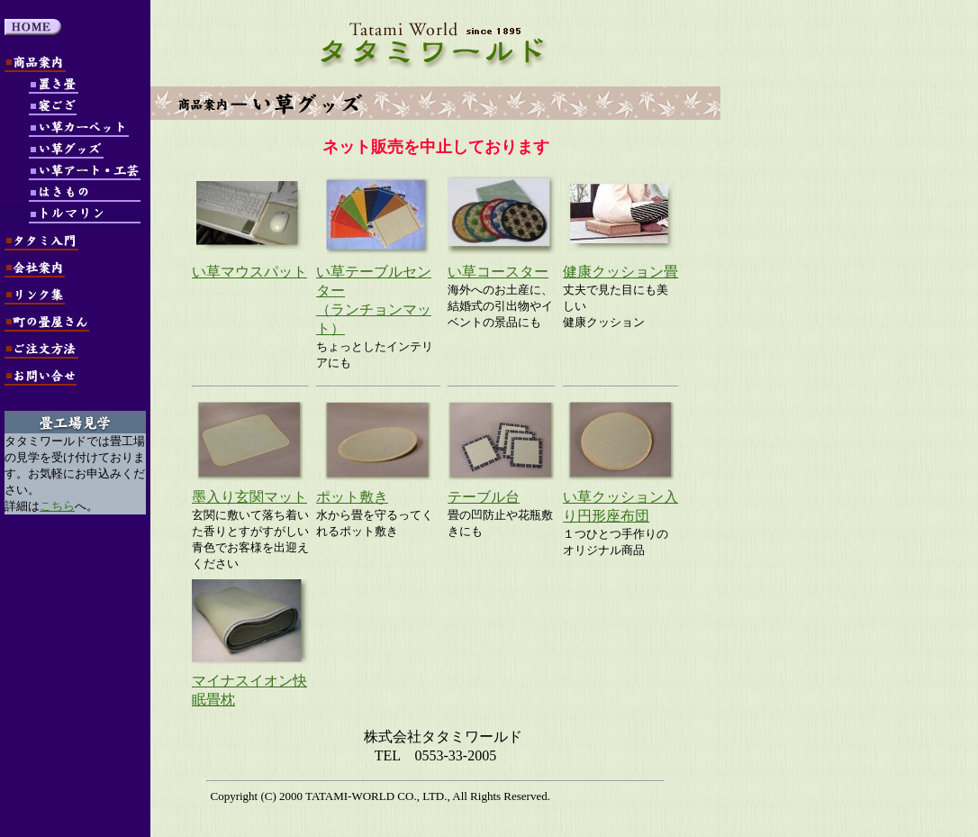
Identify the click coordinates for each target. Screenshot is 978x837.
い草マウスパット (249, 271)
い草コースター (498, 271)
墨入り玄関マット (249, 497)
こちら (57, 506)
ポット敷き (352, 497)
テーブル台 (484, 497)
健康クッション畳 (620, 271)
